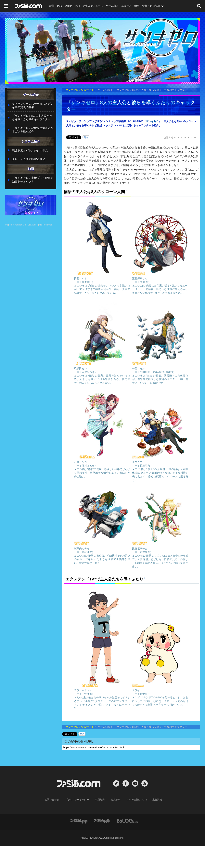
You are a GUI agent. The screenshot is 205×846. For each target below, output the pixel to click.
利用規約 (100, 799)
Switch (68, 5)
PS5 (59, 5)
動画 (136, 5)
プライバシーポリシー (77, 799)
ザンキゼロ (152, 121)
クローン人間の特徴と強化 (28, 159)
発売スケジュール (93, 5)
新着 (51, 5)
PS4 (77, 5)
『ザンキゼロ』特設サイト (78, 89)
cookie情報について (137, 799)
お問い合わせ (52, 799)
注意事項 (115, 799)
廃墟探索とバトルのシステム (30, 150)
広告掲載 (157, 799)
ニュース (126, 5)
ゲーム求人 (112, 5)
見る (86, 137)
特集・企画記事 (151, 5)
